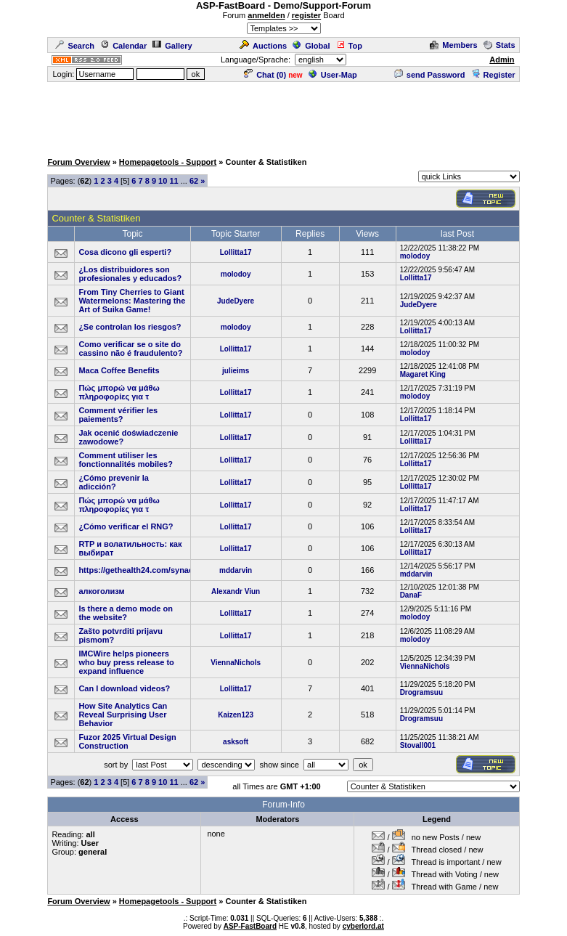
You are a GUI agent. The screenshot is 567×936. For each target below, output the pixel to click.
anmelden (266, 15)
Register (493, 74)
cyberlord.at (363, 926)
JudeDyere (235, 301)
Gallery (172, 45)
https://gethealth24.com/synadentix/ (146, 570)
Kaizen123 (235, 715)
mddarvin (235, 570)
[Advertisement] (284, 116)
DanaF (411, 595)
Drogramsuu (421, 692)
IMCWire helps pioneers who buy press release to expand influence (126, 662)
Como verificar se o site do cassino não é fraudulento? (130, 348)
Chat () (265, 74)
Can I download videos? (124, 688)
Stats (499, 45)
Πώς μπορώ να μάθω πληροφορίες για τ (118, 392)
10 (162, 180)
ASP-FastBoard (250, 926)
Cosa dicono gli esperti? (124, 252)
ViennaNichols (236, 663)
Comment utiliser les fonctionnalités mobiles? (125, 459)
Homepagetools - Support (167, 162)
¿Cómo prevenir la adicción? (113, 482)
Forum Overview (78, 162)
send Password (429, 74)
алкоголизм (101, 591)
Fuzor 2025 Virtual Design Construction (127, 741)
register (306, 15)
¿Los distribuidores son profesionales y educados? (129, 273)
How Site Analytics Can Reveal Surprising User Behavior (122, 714)
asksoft (235, 742)
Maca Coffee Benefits (118, 370)
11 (173, 180)
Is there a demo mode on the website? (125, 613)
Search (74, 45)
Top (349, 45)
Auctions (263, 45)
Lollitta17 (236, 252)
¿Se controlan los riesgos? (129, 326)
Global (311, 45)
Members (453, 45)
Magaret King (423, 374)
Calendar (123, 45)
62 (193, 180)
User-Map (333, 74)
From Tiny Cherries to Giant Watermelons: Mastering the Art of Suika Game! (131, 301)
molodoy (415, 256)
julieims (235, 371)
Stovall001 (418, 745)
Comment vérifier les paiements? (118, 414)
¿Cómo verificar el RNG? (125, 526)
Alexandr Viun (235, 591)
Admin (501, 59)
